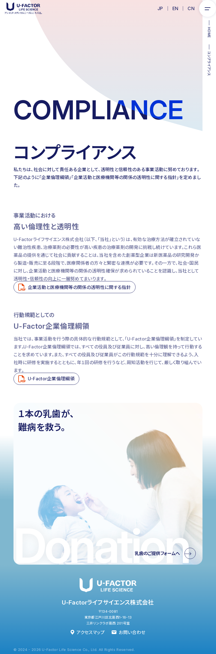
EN (175, 8)
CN (191, 8)
